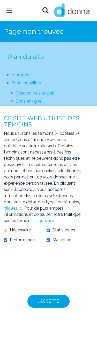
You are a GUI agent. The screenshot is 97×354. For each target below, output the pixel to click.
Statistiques (64, 230)
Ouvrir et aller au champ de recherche (45, 11)
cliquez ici (13, 208)
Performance (22, 240)
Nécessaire (20, 230)
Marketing (62, 240)
